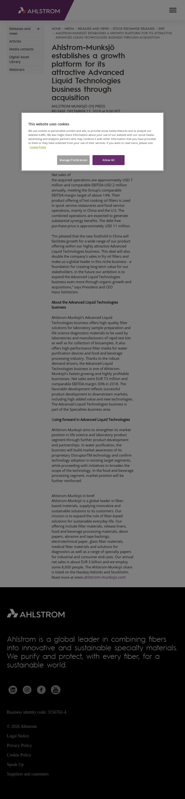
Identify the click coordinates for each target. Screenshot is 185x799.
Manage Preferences (73, 160)
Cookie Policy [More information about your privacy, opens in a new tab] (37, 147)
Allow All (108, 160)
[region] (92, 141)
